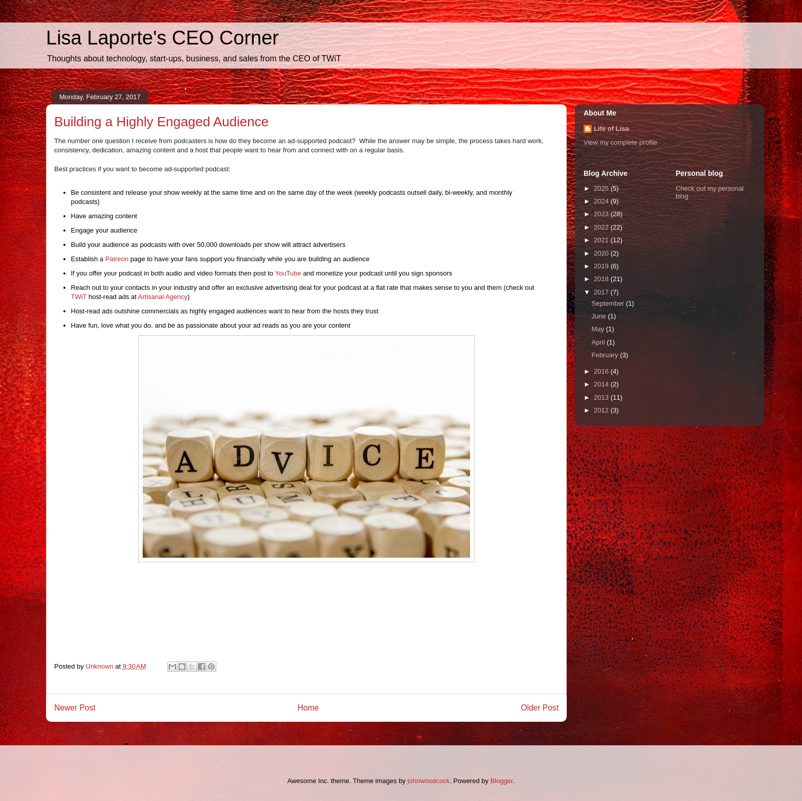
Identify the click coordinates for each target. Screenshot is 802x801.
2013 (602, 397)
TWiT (79, 297)
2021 (602, 240)
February (606, 355)
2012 (602, 410)
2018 (602, 279)
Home (308, 707)
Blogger (502, 781)
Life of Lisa (611, 128)
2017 (602, 292)
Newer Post (75, 707)
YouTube (288, 273)
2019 (602, 266)
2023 (602, 214)
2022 (602, 227)
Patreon (117, 259)
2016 (602, 371)
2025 (602, 188)
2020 (602, 253)
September (609, 303)
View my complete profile (620, 142)
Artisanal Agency (163, 297)
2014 (602, 384)
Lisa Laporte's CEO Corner (162, 38)
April (599, 342)
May (599, 329)
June (600, 316)
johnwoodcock (429, 781)
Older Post (540, 707)
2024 (602, 201)
